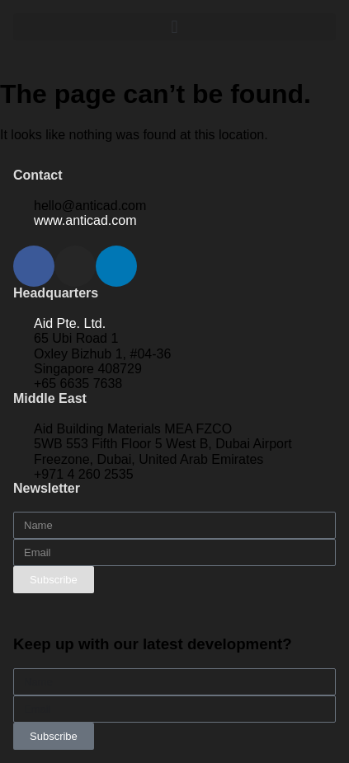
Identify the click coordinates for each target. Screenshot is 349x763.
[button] (174, 26)
